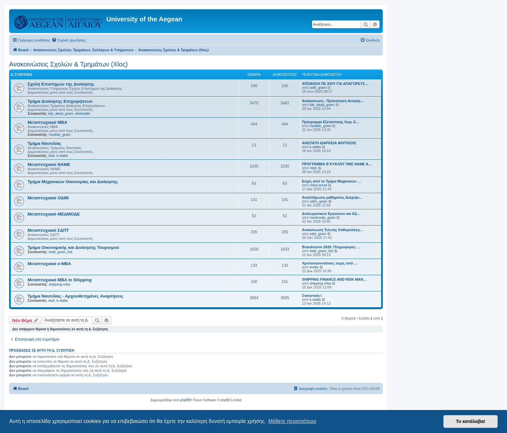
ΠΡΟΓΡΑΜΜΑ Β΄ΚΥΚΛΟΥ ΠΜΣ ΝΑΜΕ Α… (337, 164)
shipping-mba (59, 284)
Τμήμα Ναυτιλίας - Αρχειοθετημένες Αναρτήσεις (75, 296)
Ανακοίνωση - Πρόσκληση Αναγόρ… (333, 101)
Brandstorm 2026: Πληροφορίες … (331, 247)
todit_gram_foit (60, 252)
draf (51, 156)
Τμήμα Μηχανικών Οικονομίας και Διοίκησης (73, 181)
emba (314, 267)
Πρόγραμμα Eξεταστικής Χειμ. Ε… (330, 122)
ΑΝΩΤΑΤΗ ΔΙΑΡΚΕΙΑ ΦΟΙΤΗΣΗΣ (329, 143)
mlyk (313, 168)
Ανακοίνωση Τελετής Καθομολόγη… (332, 230)
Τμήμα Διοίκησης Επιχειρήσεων (60, 101)
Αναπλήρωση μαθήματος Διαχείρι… (332, 197)
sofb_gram (317, 87)
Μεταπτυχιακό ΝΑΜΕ (49, 164)
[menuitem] (69, 40)
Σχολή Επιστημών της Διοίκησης (61, 84)
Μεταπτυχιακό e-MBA (49, 263)
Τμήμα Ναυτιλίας (44, 143)
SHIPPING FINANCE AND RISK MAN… (334, 279)
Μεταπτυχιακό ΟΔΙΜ (48, 197)
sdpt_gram (317, 234)
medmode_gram (322, 217)
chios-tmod (318, 185)
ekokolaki (82, 113)
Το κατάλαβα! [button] (470, 421)
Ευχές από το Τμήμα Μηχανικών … (331, 181)
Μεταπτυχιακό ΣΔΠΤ (48, 230)
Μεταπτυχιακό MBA (47, 122)
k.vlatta (62, 156)
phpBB (185, 400)
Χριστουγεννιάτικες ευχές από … (330, 263)
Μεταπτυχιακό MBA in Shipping (60, 279)
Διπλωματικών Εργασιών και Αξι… (331, 214)
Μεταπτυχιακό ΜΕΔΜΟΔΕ (54, 214)
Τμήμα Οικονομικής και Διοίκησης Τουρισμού (73, 247)
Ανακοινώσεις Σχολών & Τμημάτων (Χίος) (68, 64)
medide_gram (59, 134)
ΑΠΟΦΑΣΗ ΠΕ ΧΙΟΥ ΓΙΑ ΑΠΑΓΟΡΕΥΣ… (335, 84)
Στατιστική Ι (311, 296)
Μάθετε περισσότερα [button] (292, 421)
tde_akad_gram (60, 113)
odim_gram (318, 201)
